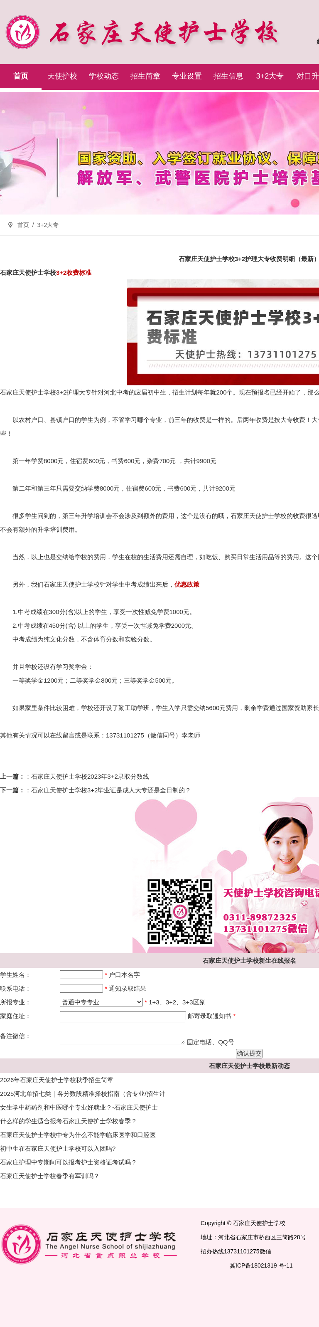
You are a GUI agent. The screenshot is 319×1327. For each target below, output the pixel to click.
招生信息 (228, 76)
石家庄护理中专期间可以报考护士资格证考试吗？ (68, 1162)
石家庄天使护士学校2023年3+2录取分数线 (90, 776)
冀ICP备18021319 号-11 (261, 1265)
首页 (20, 76)
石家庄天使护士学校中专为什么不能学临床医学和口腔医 (78, 1134)
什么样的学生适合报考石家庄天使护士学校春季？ (68, 1121)
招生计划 (184, 392)
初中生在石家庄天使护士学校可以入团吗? (57, 1148)
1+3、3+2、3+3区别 (177, 1002)
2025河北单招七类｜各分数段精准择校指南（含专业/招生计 (82, 1093)
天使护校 (62, 76)
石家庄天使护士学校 (28, 272)
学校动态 (104, 76)
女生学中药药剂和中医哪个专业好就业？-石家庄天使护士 (79, 1107)
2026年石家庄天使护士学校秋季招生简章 (56, 1079)
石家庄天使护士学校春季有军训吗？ (50, 1175)
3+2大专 (270, 76)
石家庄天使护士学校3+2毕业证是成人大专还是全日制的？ (111, 790)
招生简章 (145, 76)
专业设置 (187, 76)
